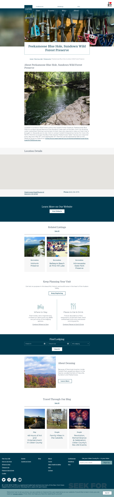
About (76, 11)
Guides (4, 473)
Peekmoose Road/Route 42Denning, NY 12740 (34, 193)
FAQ (49, 467)
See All (57, 231)
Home (31, 59)
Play (34, 432)
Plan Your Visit (38, 59)
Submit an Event (26, 461)
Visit (38, 11)
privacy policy (18, 494)
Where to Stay (6, 464)
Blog (64, 11)
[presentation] (90, 467)
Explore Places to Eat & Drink (73, 324)
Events (51, 11)
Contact (50, 470)
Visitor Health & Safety (54, 464)
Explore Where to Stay (41, 324)
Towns (50, 461)
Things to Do (47, 59)
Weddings (60, 6)
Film (79, 6)
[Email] (90, 462)
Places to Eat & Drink (8, 470)
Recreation (35, 260)
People (57, 432)
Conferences (39, 6)
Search (57, 349)
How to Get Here (7, 461)
